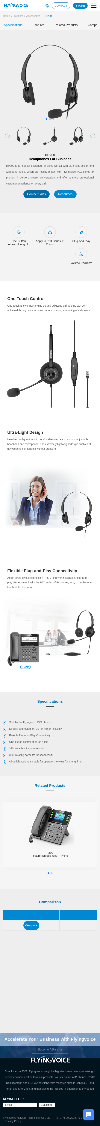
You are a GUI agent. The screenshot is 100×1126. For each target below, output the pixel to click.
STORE (80, 5)
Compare (31, 925)
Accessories (33, 15)
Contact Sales (36, 194)
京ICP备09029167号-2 (69, 1117)
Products (18, 15)
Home (6, 15)
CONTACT (61, 5)
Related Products (66, 25)
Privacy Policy (13, 1121)
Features (38, 25)
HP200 (48, 15)
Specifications (13, 25)
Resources (65, 194)
